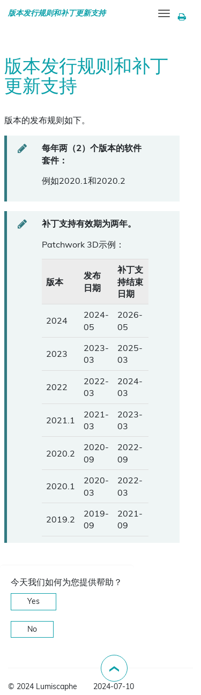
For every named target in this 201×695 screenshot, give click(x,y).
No (32, 629)
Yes (33, 601)
